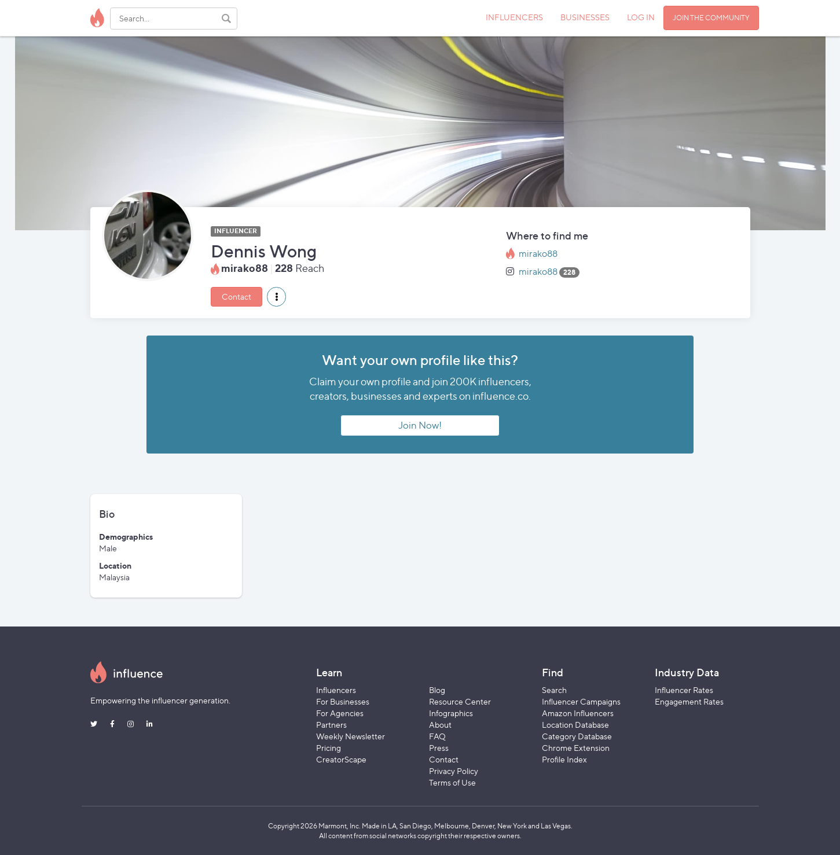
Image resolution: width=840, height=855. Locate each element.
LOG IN (641, 17)
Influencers (336, 690)
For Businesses (342, 701)
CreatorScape (341, 759)
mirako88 (538, 253)
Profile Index (564, 759)
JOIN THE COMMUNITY (711, 17)
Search (554, 690)
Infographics (451, 713)
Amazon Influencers (578, 713)
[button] (276, 297)
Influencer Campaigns (581, 701)
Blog (437, 690)
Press (439, 748)
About (440, 724)
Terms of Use (452, 782)
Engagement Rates (689, 701)
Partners (331, 724)
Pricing (328, 748)
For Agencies (340, 713)
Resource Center (460, 701)
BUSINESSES (585, 17)
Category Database (577, 736)
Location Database (575, 724)
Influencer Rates (684, 690)
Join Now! (420, 425)
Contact (236, 296)
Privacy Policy (453, 771)
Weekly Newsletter (350, 736)
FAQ (437, 736)
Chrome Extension (576, 748)
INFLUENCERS (514, 17)
